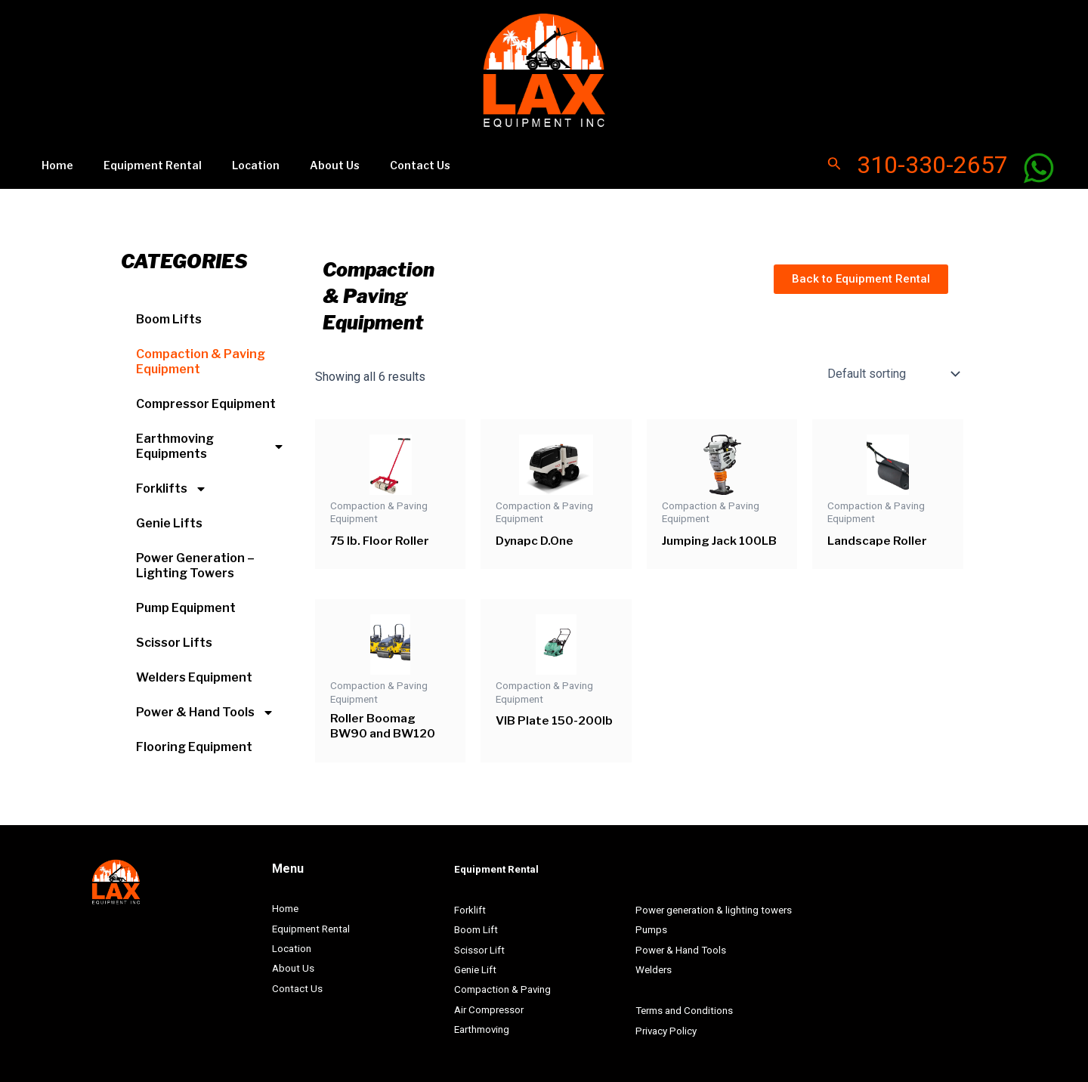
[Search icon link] (834, 163)
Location (233, 162)
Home (53, 162)
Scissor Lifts (174, 637)
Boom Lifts (169, 314)
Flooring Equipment (194, 741)
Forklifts (171, 483)
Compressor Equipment (206, 398)
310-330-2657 (932, 162)
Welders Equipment (194, 672)
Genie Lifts (169, 518)
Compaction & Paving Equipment (200, 356)
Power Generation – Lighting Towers (195, 560)
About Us (303, 162)
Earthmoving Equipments (210, 441)
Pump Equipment (186, 602)
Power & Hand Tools (205, 707)
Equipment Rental (139, 162)
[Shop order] (892, 369)
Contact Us (379, 162)
